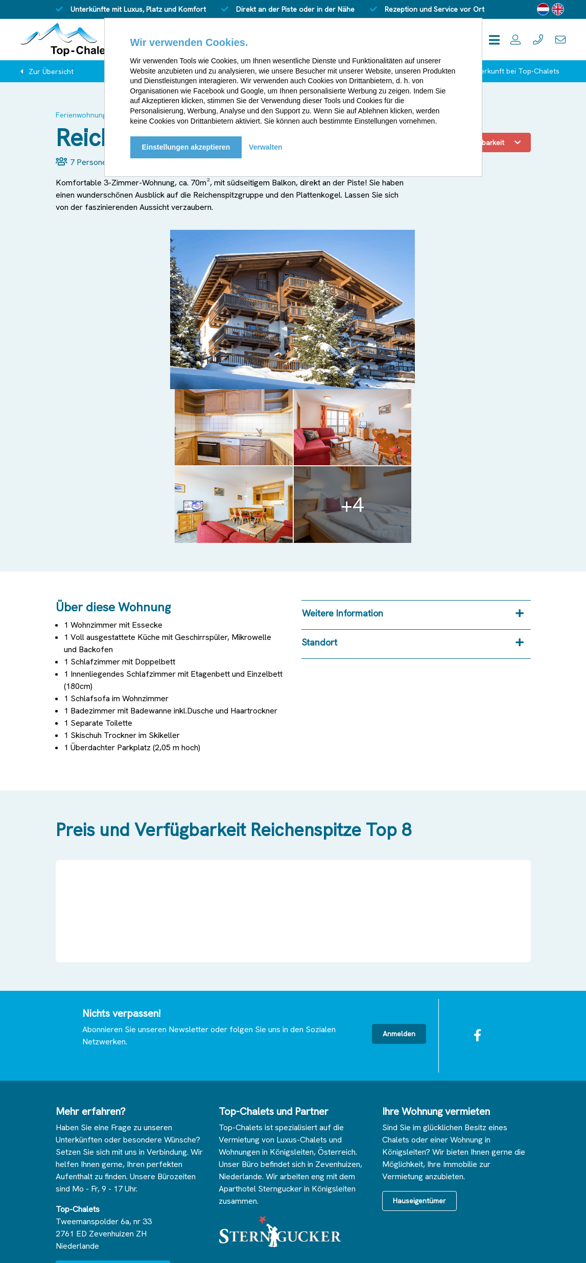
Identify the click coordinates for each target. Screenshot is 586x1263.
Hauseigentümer (419, 1041)
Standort (319, 483)
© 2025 (68, 1245)
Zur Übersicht (51, 71)
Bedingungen (186, 1245)
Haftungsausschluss (123, 1245)
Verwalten (265, 147)
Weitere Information (342, 454)
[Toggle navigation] (494, 39)
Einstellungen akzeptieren (186, 147)
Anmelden (399, 874)
